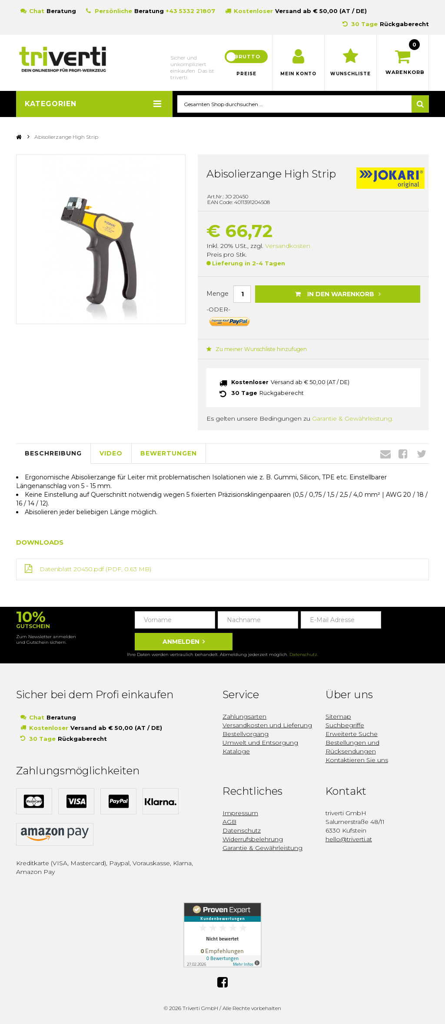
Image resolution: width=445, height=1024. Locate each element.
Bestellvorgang (245, 733)
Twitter (421, 453)
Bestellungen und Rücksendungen (352, 746)
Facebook (403, 453)
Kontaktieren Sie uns (356, 759)
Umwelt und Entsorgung (260, 742)
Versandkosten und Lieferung (267, 725)
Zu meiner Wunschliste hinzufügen (255, 349)
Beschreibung (53, 453)
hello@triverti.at (348, 839)
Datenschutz (303, 654)
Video (111, 453)
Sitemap (338, 716)
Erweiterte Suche (351, 733)
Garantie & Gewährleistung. (352, 418)
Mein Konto (298, 74)
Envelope (385, 453)
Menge (217, 294)
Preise (246, 74)
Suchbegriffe (344, 725)
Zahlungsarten (244, 716)
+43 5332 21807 (190, 10)
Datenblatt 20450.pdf (72, 568)
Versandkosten (287, 246)
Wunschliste (350, 74)
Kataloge (236, 751)
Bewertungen (168, 453)
